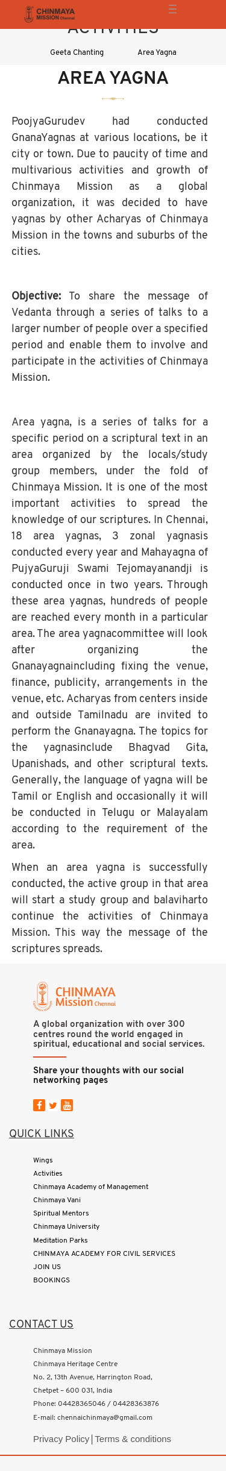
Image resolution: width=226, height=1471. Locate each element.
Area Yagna (157, 53)
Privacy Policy (61, 1439)
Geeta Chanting (77, 53)
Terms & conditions (133, 1439)
